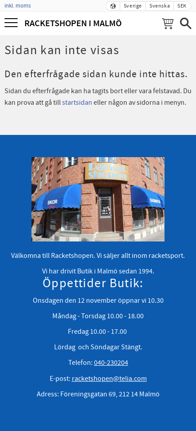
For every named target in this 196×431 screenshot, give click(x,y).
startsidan (77, 102)
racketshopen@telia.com (109, 378)
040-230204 (111, 362)
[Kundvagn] (167, 23)
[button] (12, 23)
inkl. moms (17, 5)
